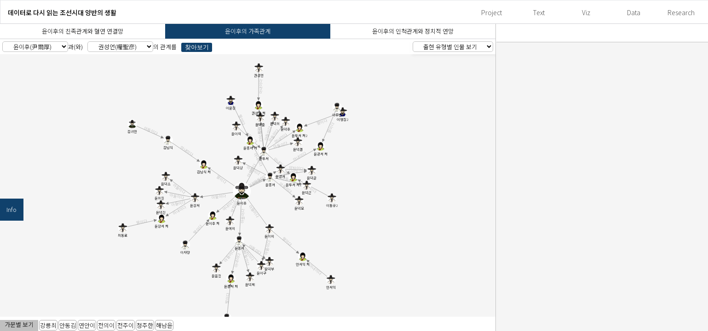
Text (539, 12)
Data (633, 12)
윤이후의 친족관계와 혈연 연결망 (82, 31)
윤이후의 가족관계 (248, 31)
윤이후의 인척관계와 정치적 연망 (413, 31)
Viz (586, 12)
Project (491, 12)
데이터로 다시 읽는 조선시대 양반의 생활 (62, 12)
